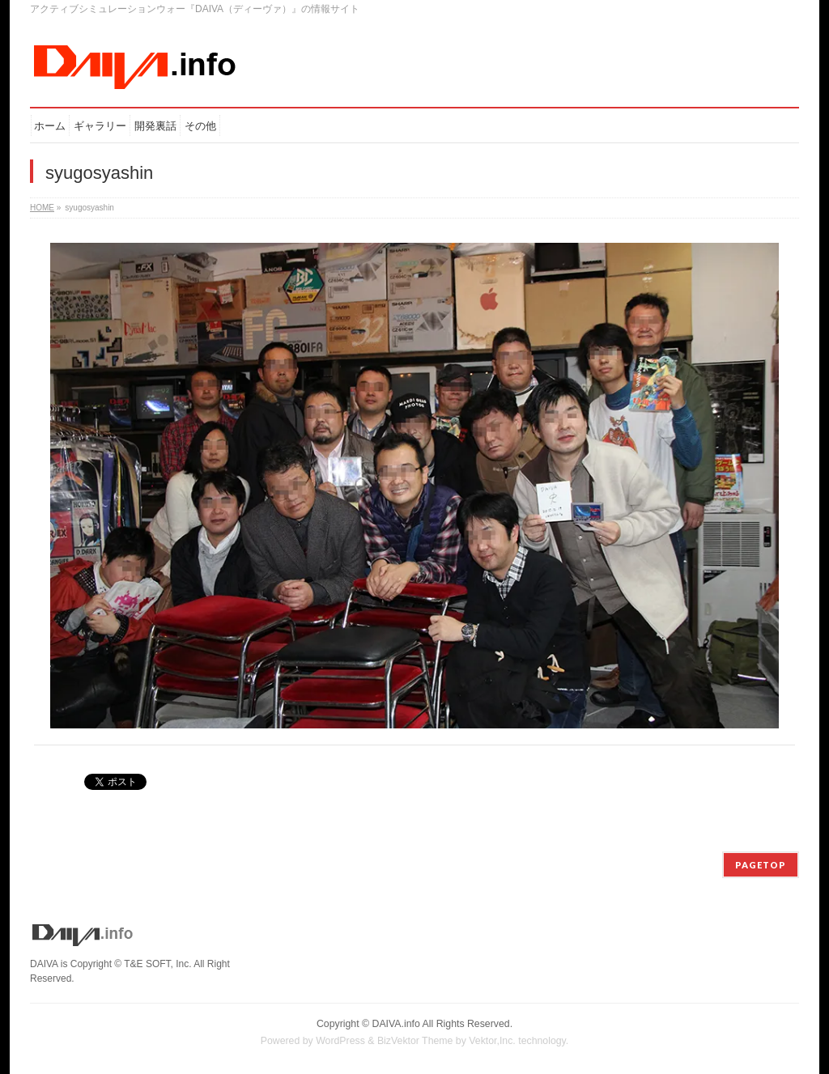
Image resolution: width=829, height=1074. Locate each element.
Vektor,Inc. (492, 1040)
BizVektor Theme (415, 1040)
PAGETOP (760, 865)
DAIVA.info (396, 1023)
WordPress (340, 1040)
